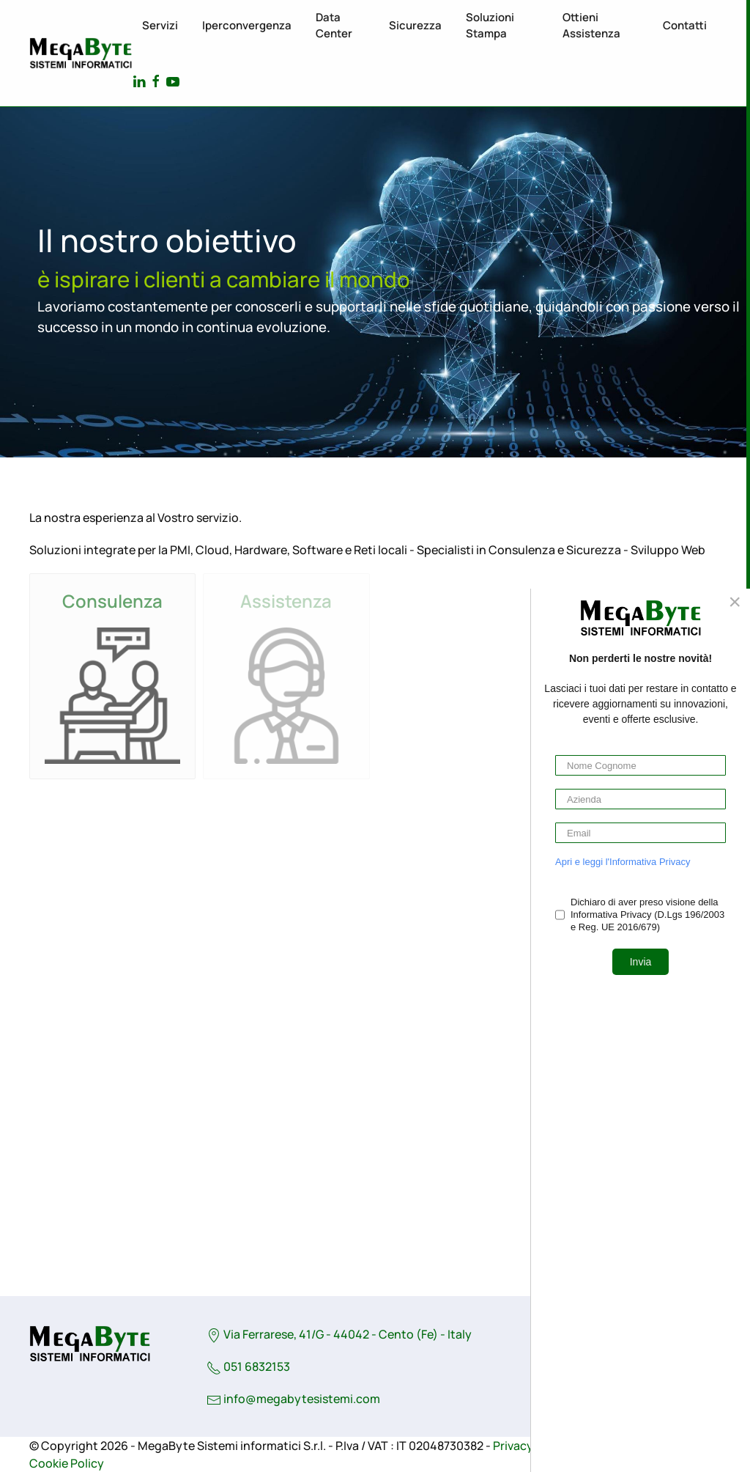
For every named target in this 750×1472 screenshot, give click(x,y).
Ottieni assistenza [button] (591, 26)
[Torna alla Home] (80, 53)
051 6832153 (248, 1366)
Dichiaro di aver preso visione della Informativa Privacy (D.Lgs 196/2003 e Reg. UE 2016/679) (647, 914)
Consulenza (112, 601)
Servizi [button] (160, 25)
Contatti (685, 25)
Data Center (334, 26)
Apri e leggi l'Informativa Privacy (623, 861)
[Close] (734, 602)
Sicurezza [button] (415, 25)
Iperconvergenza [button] (247, 25)
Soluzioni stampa (490, 26)
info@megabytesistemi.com (301, 1399)
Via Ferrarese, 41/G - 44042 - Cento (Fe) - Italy (339, 1334)
